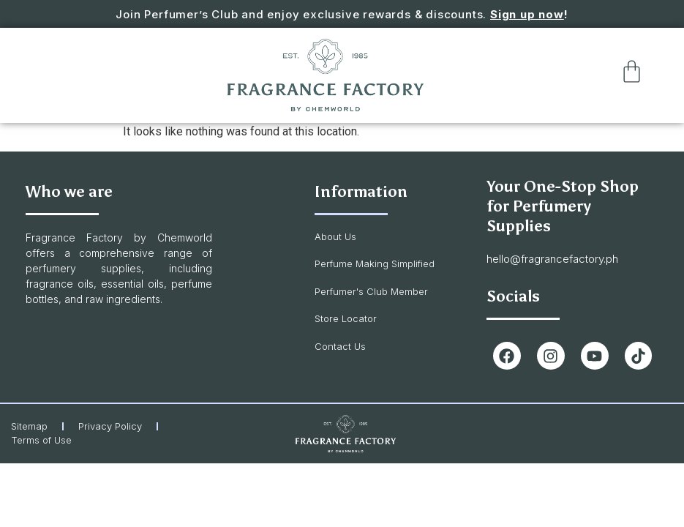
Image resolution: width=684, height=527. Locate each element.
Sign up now (527, 14)
